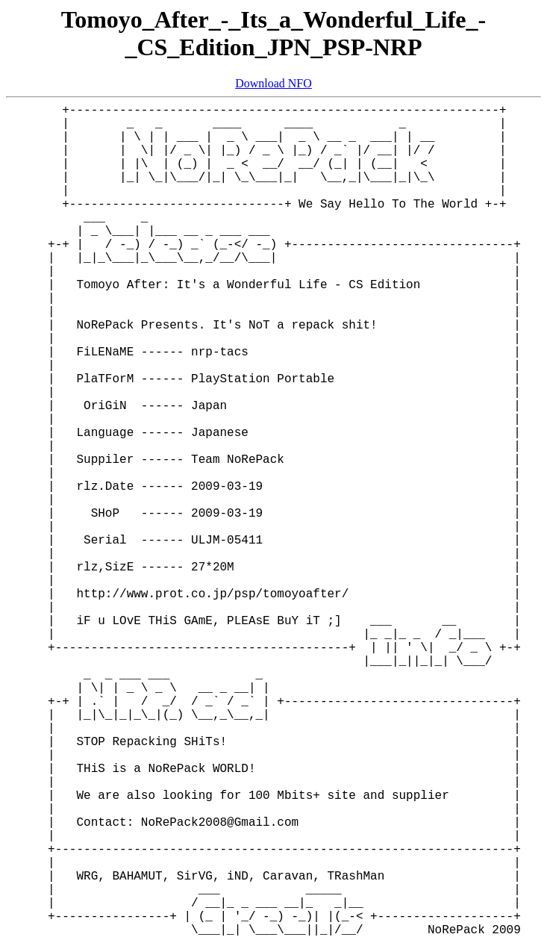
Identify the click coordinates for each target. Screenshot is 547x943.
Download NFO (273, 83)
